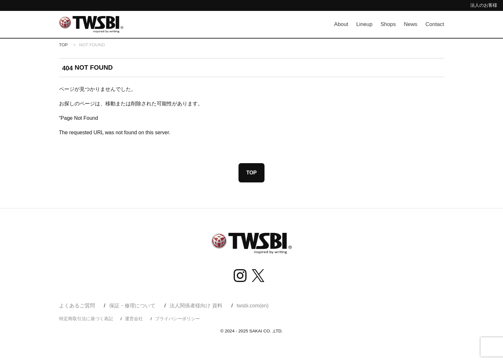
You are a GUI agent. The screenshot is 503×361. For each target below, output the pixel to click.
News (411, 24)
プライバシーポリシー (177, 319)
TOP (63, 44)
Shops (388, 24)
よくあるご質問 (77, 306)
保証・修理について (132, 306)
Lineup (364, 24)
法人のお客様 (483, 5)
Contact (435, 24)
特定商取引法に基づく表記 (86, 319)
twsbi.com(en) (253, 306)
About (341, 24)
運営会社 (134, 319)
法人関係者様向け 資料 (195, 306)
